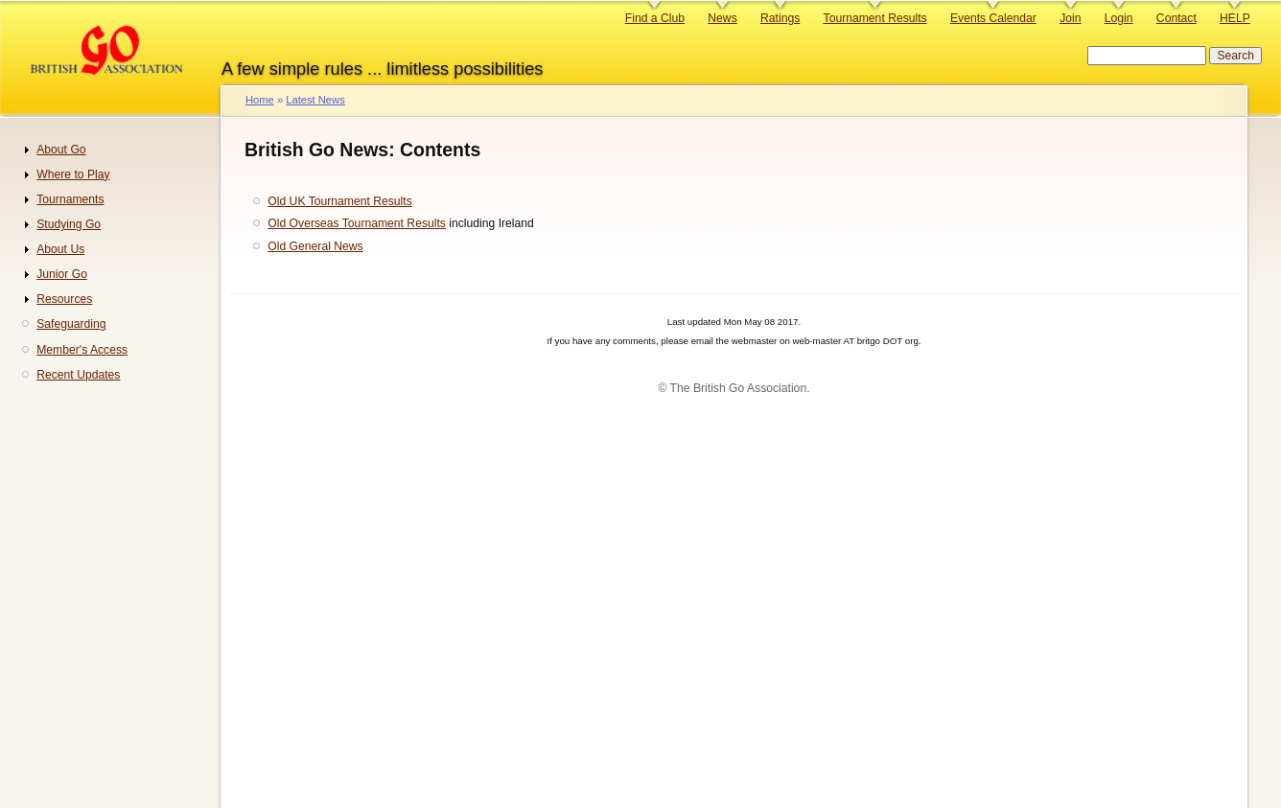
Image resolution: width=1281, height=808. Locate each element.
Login (1119, 18)
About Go (60, 149)
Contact (1176, 18)
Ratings (780, 18)
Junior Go (61, 274)
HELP (1235, 18)
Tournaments (70, 199)
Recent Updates (78, 374)
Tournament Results (875, 18)
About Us (60, 249)
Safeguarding (70, 324)
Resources (64, 299)
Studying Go (68, 224)
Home (259, 99)
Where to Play (72, 174)
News (722, 18)
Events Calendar (993, 18)
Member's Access (82, 350)
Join (1070, 18)
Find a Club (655, 18)
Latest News (315, 99)
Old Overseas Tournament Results (357, 223)
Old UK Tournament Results (339, 201)
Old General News (315, 246)
